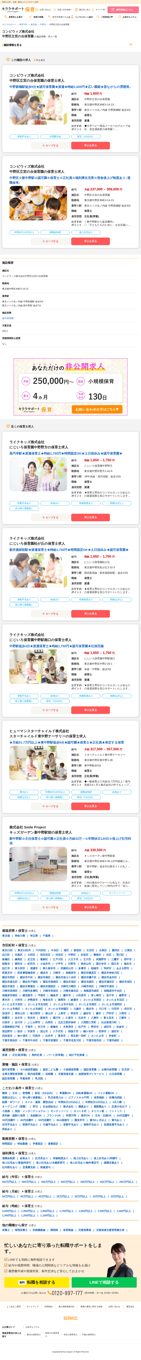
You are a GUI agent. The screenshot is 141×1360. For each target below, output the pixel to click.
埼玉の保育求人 (71, 1334)
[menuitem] (13, 18)
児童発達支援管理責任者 (110, 1230)
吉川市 (19, 1022)
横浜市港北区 (10, 981)
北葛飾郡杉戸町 (11, 1026)
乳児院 (39, 1078)
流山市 (44, 1031)
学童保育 (25, 1078)
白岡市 (49, 1022)
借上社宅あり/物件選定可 (84, 1162)
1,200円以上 (28, 1215)
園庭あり (83, 1106)
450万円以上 (48, 1181)
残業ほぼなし (10, 1097)
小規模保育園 (71, 1069)
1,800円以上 (47, 1211)
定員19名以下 (119, 1106)
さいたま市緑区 (34, 1008)
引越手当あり (50, 1124)
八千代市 (58, 1031)
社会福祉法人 (50, 1106)
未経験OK (36, 1115)
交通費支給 (29, 1167)
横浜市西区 (8, 977)
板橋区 (6, 959)
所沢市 (128, 1008)
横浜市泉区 (8, 986)
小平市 (59, 963)
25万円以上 (99, 1196)
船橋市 (54, 1026)
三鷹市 (115, 959)
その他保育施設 (29, 1069)
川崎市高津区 (10, 990)
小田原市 (81, 995)
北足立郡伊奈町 (67, 1022)
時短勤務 (22, 1143)
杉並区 (84, 954)
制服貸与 (45, 1167)
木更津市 (68, 1026)
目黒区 (19, 954)
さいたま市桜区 (88, 1004)
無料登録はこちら (124, 9)
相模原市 (71, 972)
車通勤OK (65, 1093)
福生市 (128, 963)
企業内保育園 (109, 1069)
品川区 (6, 954)
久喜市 (69, 1017)
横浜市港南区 (50, 981)
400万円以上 (68, 1181)
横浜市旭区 (69, 981)
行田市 (115, 1008)
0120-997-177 (67, 1293)
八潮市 (95, 1017)
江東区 (128, 950)
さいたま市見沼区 (38, 1004)
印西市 (36, 1035)
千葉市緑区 (113, 1040)
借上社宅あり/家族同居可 (16, 1162)
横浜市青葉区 (27, 986)
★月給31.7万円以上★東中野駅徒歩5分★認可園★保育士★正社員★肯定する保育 (66, 742)
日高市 (6, 1022)
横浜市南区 (44, 977)
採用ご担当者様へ (65, 10)
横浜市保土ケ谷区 (66, 977)
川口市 (103, 1008)
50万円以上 (8, 1196)
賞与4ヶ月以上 (98, 1120)
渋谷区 (59, 954)
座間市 (62, 999)
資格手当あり (91, 1124)
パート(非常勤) (55, 1055)
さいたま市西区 (92, 999)
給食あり (25, 1158)
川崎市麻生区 (71, 990)
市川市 (41, 1026)
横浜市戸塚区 (30, 981)
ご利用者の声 (105, 16)
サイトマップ (33, 1306)
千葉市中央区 (30, 1040)
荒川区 (120, 954)
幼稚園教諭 (39, 1230)
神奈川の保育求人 (52, 1334)
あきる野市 (122, 968)
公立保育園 (115, 1074)
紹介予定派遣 (76, 1055)
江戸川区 (58, 959)
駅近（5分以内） (44, 1093)
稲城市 (95, 968)
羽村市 (107, 968)
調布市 (19, 963)
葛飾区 (44, 959)
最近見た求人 (84, 10)
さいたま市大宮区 (12, 1004)
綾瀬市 (74, 999)
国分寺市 (101, 963)
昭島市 (6, 963)
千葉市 (29, 1026)
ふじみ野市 (33, 1022)
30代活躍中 (8, 1120)
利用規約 (49, 1306)
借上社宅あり (81, 1158)
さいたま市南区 (11, 1008)
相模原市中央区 (113, 990)
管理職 (26, 1093)
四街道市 (7, 1035)
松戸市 (82, 1026)
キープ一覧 (100, 10)
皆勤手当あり (71, 1124)
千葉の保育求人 (89, 1334)
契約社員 (37, 1055)
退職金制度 (8, 1158)
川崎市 (57, 972)
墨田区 (115, 950)
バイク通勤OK (106, 1093)
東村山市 (86, 963)
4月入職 (117, 1102)
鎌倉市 (54, 995)
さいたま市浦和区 (112, 1004)
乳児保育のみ (55, 1097)
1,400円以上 (124, 1211)
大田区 (31, 954)
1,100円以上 (47, 1215)
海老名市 (48, 999)
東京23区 (7, 950)
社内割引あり (10, 1167)
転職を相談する (36, 1282)
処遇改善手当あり (114, 1124)
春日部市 (35, 1013)
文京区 (90, 950)
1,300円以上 (9, 1215)
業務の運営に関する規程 (91, 1306)
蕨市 (98, 1013)
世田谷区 (45, 954)
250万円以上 (126, 1181)
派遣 (4, 1055)
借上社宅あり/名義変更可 (50, 1162)
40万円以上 (44, 1196)
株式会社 (68, 1106)
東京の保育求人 (34, 1334)
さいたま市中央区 (63, 1004)
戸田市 (110, 1013)
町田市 (31, 963)
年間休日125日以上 (69, 1102)
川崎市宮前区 (50, 990)
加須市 (6, 1013)
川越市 (77, 1008)
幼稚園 (49, 1074)
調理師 (54, 1230)
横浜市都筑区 (48, 986)
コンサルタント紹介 (82, 16)
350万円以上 (87, 1181)
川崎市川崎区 (68, 986)
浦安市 (115, 1031)
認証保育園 (90, 1069)
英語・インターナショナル (30, 1111)
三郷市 (122, 1017)
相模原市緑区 (91, 990)
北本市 (82, 1017)
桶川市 (57, 1017)
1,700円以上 (66, 1211)
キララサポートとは (59, 16)
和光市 (31, 1017)
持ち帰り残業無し (33, 1097)
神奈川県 (20, 935)
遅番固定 (53, 1143)
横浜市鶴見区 (88, 972)
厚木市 (6, 999)
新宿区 (77, 950)
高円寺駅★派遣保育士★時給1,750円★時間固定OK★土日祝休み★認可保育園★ (65, 453)
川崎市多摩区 (30, 990)
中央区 (55, 950)
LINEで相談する (104, 1282)
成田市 (107, 1026)
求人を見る (90, 145)
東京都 (6, 935)
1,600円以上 (85, 1211)
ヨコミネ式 (79, 1111)
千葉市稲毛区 (94, 1040)
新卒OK (85, 1115)
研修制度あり (60, 1158)
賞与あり (117, 1120)
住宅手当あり (10, 1124)
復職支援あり (111, 1162)
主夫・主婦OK (103, 1115)
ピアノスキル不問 (78, 1097)
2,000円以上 (9, 1211)
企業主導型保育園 (12, 1074)
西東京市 (7, 972)
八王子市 (73, 959)
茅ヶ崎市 (96, 995)
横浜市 (44, 972)
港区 (66, 950)
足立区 (31, 959)
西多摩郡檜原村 (26, 972)
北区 (108, 954)
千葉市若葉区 (50, 1040)
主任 (14, 1093)
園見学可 (79, 1120)
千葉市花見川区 (72, 1040)
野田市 (95, 1026)
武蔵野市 (101, 959)
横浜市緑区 (87, 981)
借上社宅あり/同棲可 (106, 1158)
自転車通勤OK (84, 1093)
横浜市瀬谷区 (106, 981)
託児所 (125, 1069)
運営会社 (130, 1306)
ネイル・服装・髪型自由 (39, 1102)
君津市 (102, 1031)
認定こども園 (50, 1069)
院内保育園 (34, 1074)
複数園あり (100, 1106)
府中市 (128, 959)
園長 (4, 1093)
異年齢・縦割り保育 (13, 1115)
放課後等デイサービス (91, 1074)
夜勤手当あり (30, 1124)
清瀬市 (34, 968)
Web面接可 (63, 1120)
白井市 (49, 1035)
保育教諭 (68, 1230)
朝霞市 (6, 1017)
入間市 (122, 1013)
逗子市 (110, 995)
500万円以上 (29, 1181)
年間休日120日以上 (96, 1102)
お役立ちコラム (127, 16)
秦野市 (123, 995)
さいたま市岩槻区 (58, 1008)
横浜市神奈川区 (110, 972)
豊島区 (97, 954)
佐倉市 (120, 1026)
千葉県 (46, 935)
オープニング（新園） (15, 1106)
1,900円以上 (28, 1211)
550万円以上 (9, 1181)
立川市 (87, 959)
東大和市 (20, 968)
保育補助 (99, 1097)
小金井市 (45, 963)
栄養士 (6, 1230)
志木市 (19, 1017)
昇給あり (7, 1129)
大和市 (19, 999)
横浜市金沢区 (109, 977)
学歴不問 (71, 1115)
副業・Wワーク (11, 1102)
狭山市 (49, 1013)
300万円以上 (107, 1181)
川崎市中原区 (106, 986)
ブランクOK (54, 1115)
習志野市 (7, 1031)
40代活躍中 (26, 1120)
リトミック (115, 1111)
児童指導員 (84, 1230)
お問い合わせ (45, 10)
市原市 (31, 1031)
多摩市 (82, 968)
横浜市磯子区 (88, 977)
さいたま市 (97, 1035)
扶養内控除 (115, 1097)
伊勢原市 (32, 999)
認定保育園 (8, 1078)
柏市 (20, 1031)
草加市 (74, 1013)
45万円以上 (26, 1196)
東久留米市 (49, 968)
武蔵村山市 (67, 968)
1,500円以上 (105, 1211)
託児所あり (41, 1158)
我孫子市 (73, 1031)
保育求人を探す (13, 16)
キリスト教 (97, 1111)
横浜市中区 (26, 977)
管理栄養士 (21, 1230)
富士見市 (109, 1017)
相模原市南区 (10, 995)
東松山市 (20, 1013)
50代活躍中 (44, 1120)
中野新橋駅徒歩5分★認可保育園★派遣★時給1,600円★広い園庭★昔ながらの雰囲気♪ (70, 87)
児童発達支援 (65, 1074)
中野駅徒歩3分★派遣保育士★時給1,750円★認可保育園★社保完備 (56, 646)
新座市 (44, 1017)
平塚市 (41, 995)
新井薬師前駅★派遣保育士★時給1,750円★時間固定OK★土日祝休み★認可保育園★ (69, 550)
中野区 (72, 954)
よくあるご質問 (14, 1306)
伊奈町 (113, 1035)
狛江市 (6, 968)
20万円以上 (117, 1196)
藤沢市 (67, 995)
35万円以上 (63, 1196)
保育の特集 (36, 16)
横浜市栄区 (125, 981)
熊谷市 (90, 1008)
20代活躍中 (123, 1115)
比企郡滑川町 (109, 1022)
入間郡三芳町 (88, 1022)
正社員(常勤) (19, 1055)
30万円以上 (81, 1196)
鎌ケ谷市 (88, 1031)
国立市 (115, 963)
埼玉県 (34, 935)
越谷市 (87, 1013)
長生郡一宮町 (78, 1035)
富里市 (62, 1035)
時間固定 (7, 1143)
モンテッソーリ (60, 1111)
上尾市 (62, 1013)
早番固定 (38, 1143)
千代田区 (41, 950)
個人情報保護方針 (66, 1306)
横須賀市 (28, 995)
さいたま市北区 (115, 999)
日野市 (72, 963)
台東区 (103, 950)
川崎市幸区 (87, 986)
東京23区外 (24, 950)
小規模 (6, 1111)
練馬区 (19, 959)
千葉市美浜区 (10, 1040)
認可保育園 (8, 318)
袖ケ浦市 (22, 1035)
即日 (35, 1106)
